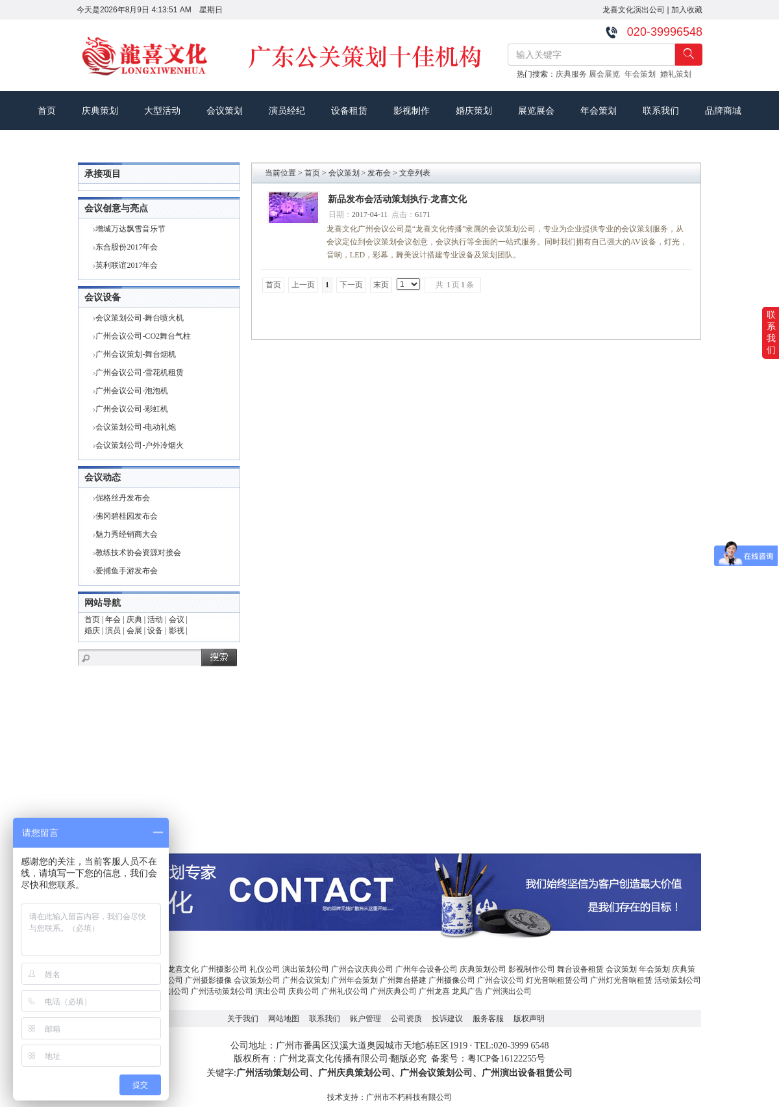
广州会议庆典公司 (362, 969)
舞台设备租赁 (580, 969)
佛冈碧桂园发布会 (126, 516)
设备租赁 (349, 110)
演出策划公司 (305, 969)
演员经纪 (287, 110)
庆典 (134, 619)
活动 (155, 619)
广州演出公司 (508, 991)
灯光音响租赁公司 (557, 980)
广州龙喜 (434, 991)
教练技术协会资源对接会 (138, 552)
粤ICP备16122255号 (506, 1058)
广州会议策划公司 (436, 1073)
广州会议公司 (500, 980)
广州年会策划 (354, 980)
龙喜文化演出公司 (633, 9)
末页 (381, 284)
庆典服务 (572, 74)
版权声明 (529, 1018)
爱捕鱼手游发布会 (126, 570)
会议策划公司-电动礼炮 (135, 427)
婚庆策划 (474, 110)
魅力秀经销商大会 (126, 534)
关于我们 (242, 1018)
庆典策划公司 (483, 969)
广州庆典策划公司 (354, 1073)
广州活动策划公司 (222, 991)
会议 (176, 619)
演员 (113, 630)
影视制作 (411, 110)
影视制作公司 (531, 969)
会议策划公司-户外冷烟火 (139, 445)
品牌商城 (723, 110)
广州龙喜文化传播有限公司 (333, 1058)
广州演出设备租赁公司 (527, 1073)
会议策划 (224, 110)
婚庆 (92, 630)
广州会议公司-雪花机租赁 (139, 372)
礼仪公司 (264, 969)
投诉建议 (447, 1018)
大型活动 (162, 110)
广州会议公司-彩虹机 (131, 408)
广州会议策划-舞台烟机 (135, 354)
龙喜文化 (183, 969)
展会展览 (606, 74)
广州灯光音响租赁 (621, 980)
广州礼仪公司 (344, 991)
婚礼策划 (678, 74)
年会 (113, 619)
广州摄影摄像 (208, 980)
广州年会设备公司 (426, 969)
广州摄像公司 (451, 980)
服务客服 (488, 1018)
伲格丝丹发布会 (122, 497)
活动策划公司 (677, 980)
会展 (134, 630)
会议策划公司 (257, 980)
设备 (155, 630)
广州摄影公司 (224, 969)
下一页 (351, 284)
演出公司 (270, 991)
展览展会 (536, 110)
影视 (176, 630)
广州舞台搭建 (403, 980)
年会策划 (642, 74)
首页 (47, 110)
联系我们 (661, 110)
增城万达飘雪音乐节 (130, 228)
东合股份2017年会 (126, 247)
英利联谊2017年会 (126, 265)
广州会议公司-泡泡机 (131, 390)
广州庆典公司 (393, 991)
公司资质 (406, 1018)
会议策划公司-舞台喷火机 (139, 317)
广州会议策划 (305, 980)
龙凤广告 (467, 991)
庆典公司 (303, 991)
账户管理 (365, 1018)
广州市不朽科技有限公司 (409, 1097)
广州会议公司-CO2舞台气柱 (143, 336)
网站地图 (283, 1018)
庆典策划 (100, 110)
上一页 (303, 284)
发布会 (379, 172)
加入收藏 (686, 9)
